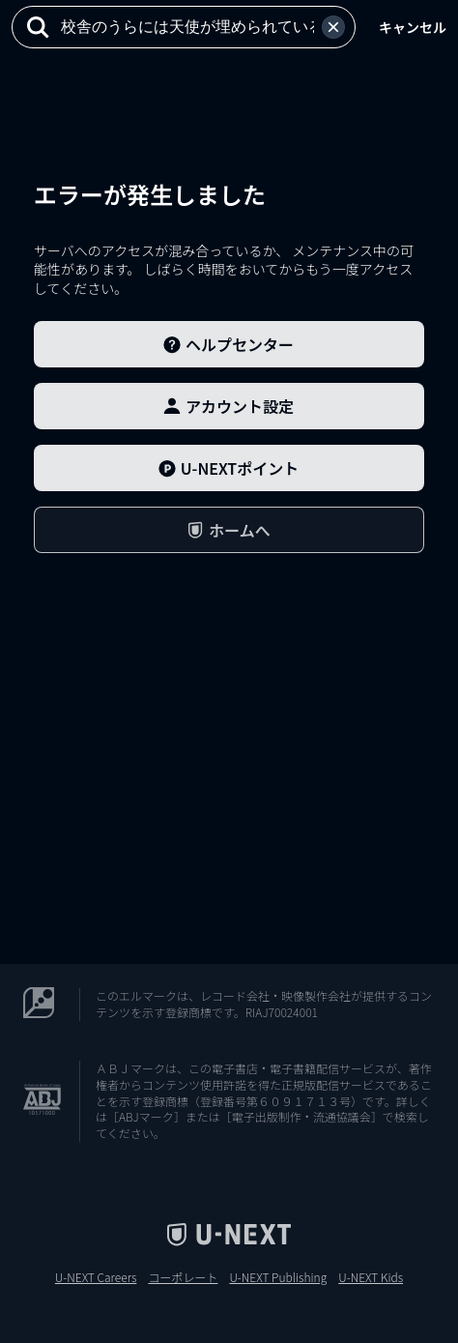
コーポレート (182, 1277)
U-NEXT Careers (96, 1277)
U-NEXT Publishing (278, 1277)
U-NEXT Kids (370, 1277)
